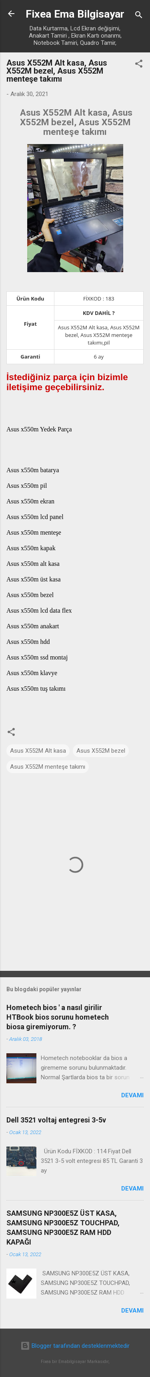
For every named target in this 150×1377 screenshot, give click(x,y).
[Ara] (139, 16)
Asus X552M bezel (100, 750)
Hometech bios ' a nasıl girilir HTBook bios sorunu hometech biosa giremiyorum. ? (57, 1017)
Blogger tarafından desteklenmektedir (75, 1345)
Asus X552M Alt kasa (38, 750)
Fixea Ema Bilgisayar (75, 14)
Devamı (132, 1095)
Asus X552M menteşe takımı (47, 766)
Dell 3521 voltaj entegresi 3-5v (56, 1120)
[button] (139, 65)
